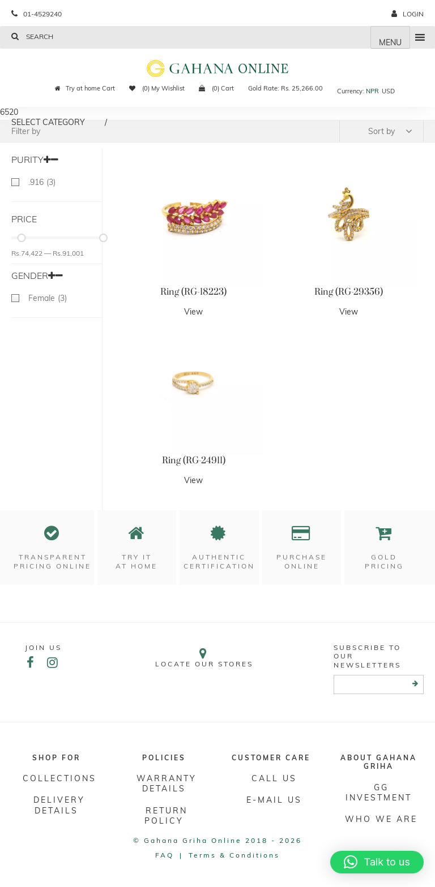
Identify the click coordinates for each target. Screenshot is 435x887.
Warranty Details (167, 783)
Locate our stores (204, 657)
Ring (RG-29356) (348, 292)
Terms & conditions (234, 855)
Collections (59, 778)
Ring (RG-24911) (193, 460)
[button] (377, 862)
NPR (372, 91)
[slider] (21, 238)
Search (32, 36)
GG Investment (379, 792)
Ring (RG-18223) (193, 292)
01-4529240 (36, 14)
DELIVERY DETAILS (59, 805)
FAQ (164, 855)
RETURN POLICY (166, 816)
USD (388, 91)
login (407, 14)
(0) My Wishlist (157, 88)
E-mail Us (274, 800)
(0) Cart (216, 88)
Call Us (274, 778)
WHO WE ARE (381, 819)
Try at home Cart (85, 88)
